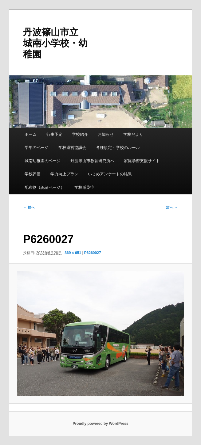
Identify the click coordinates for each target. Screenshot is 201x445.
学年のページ (37, 147)
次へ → (172, 207)
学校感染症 (84, 187)
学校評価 (33, 174)
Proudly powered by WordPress (100, 423)
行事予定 (54, 134)
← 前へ (29, 207)
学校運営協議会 (72, 147)
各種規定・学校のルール (118, 147)
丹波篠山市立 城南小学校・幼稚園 (55, 43)
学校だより (133, 134)
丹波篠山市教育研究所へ (92, 160)
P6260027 (92, 253)
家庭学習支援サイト (142, 160)
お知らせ (106, 134)
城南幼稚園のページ (43, 160)
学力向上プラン (64, 174)
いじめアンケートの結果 (110, 174)
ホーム (31, 134)
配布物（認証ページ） (45, 187)
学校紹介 (80, 134)
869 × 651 (73, 253)
